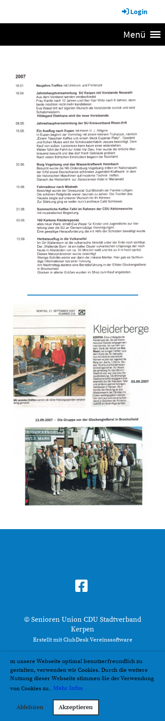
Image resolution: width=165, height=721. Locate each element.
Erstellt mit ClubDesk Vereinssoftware (82, 639)
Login (134, 11)
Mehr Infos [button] (68, 688)
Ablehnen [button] (30, 707)
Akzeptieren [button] (76, 707)
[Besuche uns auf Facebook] (81, 587)
